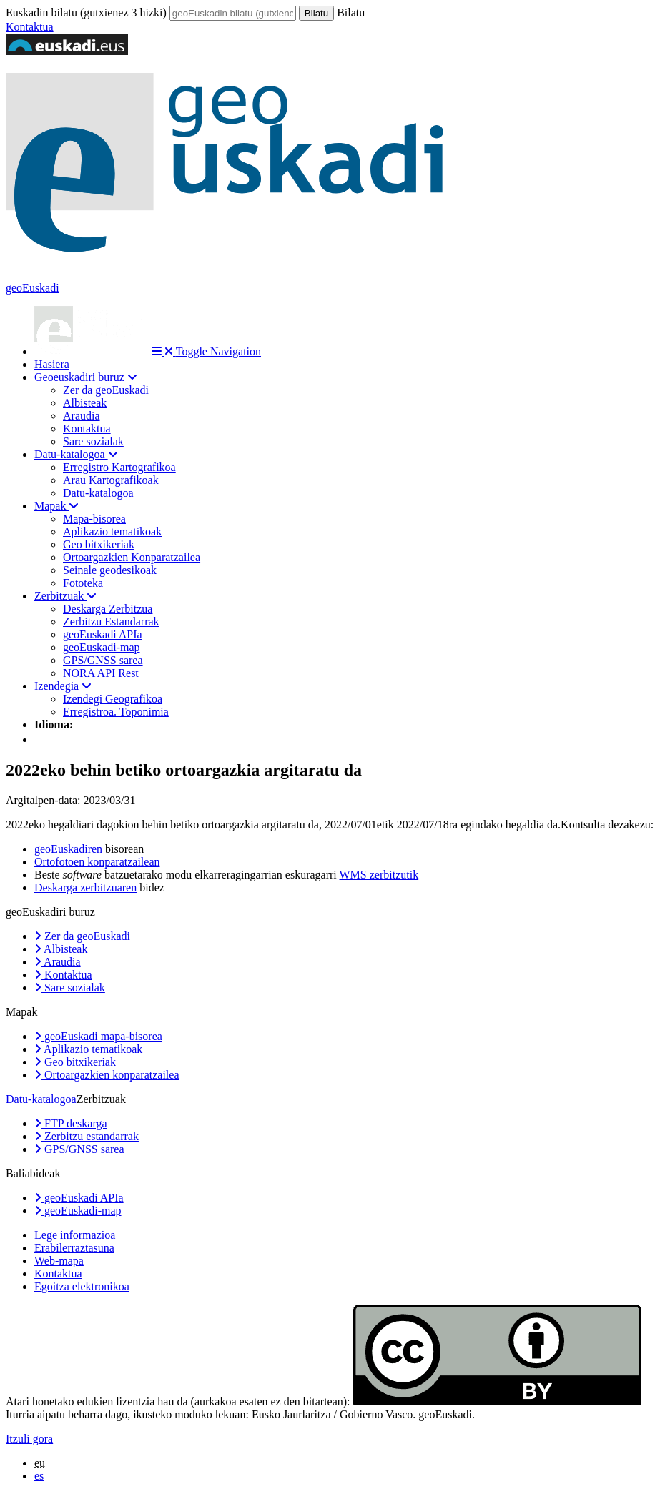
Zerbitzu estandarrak (86, 1136)
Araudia (81, 416)
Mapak (56, 506)
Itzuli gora (29, 1439)
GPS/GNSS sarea (103, 660)
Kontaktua (30, 27)
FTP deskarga (70, 1123)
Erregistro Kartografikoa (119, 467)
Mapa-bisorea (94, 519)
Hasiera (51, 364)
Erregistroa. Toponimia (116, 712)
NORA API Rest (101, 673)
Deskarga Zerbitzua (107, 609)
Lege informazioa (74, 1235)
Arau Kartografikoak (111, 480)
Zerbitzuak (65, 596)
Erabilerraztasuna (74, 1248)
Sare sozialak (93, 441)
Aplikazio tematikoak (112, 531)
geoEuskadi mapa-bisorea (98, 1036)
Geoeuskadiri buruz (85, 377)
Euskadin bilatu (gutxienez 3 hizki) (86, 12)
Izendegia (63, 686)
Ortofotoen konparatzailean (96, 862)
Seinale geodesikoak (110, 570)
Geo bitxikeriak (98, 544)
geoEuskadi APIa (102, 634)
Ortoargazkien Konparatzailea (131, 557)
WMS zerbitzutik (379, 875)
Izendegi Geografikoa (112, 699)
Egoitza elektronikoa (81, 1286)
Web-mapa (59, 1261)
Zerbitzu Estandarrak (111, 621)
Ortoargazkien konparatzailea (106, 1075)
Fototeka (83, 583)
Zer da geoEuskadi (106, 390)
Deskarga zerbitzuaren (85, 887)
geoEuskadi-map (101, 647)
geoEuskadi (32, 288)
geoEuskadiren (68, 849)
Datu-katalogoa (76, 454)
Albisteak (85, 403)
